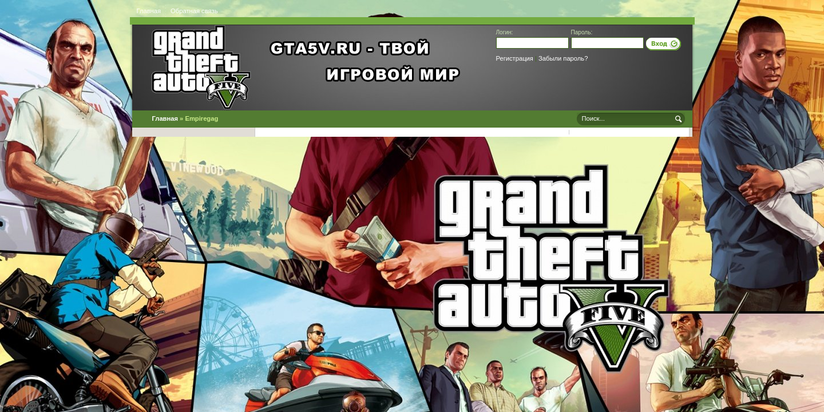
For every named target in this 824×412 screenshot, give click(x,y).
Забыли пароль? (563, 58)
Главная (149, 10)
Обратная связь (194, 10)
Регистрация (514, 58)
